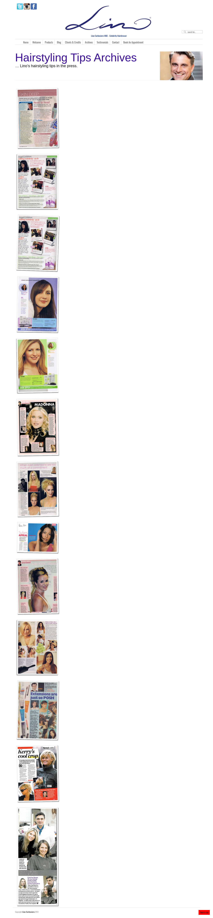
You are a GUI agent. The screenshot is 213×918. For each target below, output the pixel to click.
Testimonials (102, 42)
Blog (59, 42)
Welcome (36, 42)
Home (25, 42)
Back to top (204, 912)
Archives (89, 42)
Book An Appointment (133, 42)
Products (49, 42)
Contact (115, 42)
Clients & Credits (73, 42)
